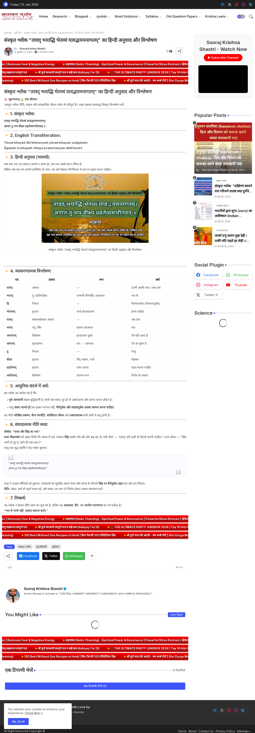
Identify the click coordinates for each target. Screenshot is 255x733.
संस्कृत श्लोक (24, 546)
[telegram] (250, 4)
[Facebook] (28, 556)
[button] (241, 17)
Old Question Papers (181, 16)
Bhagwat (81, 16)
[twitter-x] (229, 4)
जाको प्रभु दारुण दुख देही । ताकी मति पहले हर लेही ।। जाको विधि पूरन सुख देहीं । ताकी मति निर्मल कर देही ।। (231, 238)
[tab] (43, 16)
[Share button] (92, 556)
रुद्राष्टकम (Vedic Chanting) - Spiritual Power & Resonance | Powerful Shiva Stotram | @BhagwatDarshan (163, 64)
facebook (211, 275)
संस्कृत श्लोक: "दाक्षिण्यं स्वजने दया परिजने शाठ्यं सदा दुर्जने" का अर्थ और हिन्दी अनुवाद (233, 189)
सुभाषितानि (41, 546)
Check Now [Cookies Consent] (32, 713)
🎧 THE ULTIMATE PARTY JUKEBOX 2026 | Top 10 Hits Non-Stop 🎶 (137, 72)
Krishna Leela (215, 16)
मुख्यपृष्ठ (8, 32)
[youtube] (236, 4)
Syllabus (152, 16)
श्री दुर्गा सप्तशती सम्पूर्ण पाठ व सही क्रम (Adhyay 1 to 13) (48, 72)
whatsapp (241, 275)
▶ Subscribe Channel (223, 57)
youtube (240, 285)
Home (43, 16)
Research (60, 16)
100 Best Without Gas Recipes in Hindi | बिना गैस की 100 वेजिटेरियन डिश (90, 80)
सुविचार (17, 32)
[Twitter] (51, 556)
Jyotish (101, 16)
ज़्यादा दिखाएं (176, 614)
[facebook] (222, 4)
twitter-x (211, 295)
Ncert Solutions (126, 16)
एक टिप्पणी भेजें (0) (95, 686)
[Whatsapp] (74, 556)
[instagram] (243, 4)
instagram (211, 285)
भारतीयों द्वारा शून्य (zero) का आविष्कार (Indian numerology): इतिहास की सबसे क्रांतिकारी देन (233, 214)
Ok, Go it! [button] (18, 721)
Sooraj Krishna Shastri (43, 589)
